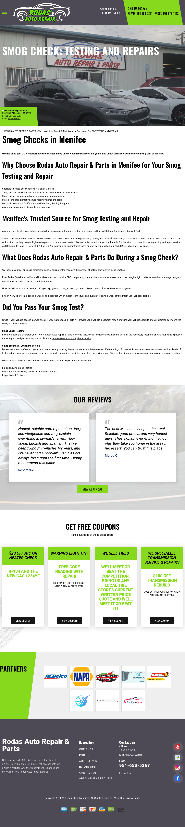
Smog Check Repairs (13, 331)
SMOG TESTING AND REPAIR (103, 131)
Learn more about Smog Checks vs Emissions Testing (29, 371)
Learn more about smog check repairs (71, 338)
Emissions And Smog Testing (17, 368)
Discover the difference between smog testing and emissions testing (145, 353)
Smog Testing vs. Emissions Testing (21, 345)
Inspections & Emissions (14, 375)
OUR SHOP (86, 749)
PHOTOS (84, 755)
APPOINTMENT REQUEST (96, 778)
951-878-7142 (171, 13)
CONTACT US (88, 772)
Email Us (125, 773)
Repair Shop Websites (77, 798)
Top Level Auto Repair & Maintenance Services (62, 131)
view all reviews (92, 489)
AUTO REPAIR (88, 761)
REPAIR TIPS (87, 766)
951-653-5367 (144, 13)
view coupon (23, 620)
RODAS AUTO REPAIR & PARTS (20, 131)
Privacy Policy (132, 798)
